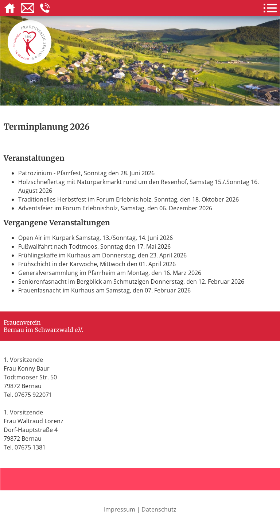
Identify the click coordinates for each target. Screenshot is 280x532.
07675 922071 (33, 395)
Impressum (119, 509)
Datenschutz (158, 509)
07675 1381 (30, 447)
